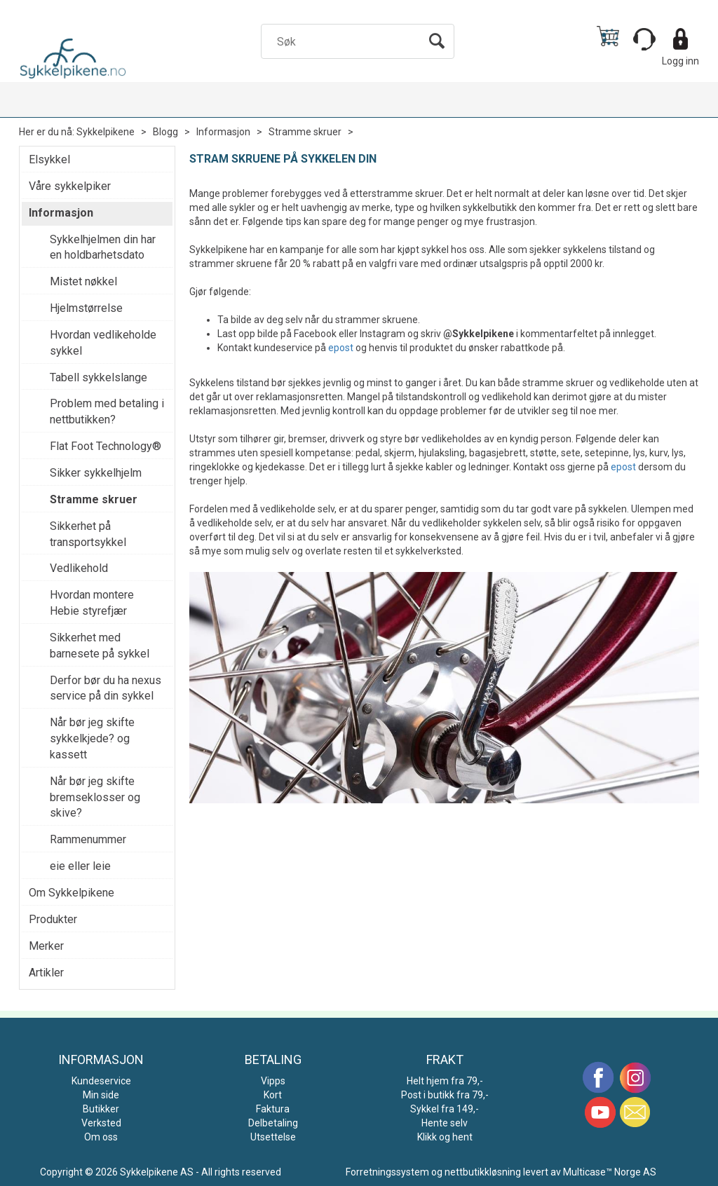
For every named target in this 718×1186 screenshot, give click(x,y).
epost (340, 347)
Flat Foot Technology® (105, 446)
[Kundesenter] (644, 39)
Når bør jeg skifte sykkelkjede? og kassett (92, 738)
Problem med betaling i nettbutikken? (107, 411)
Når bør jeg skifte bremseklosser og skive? (95, 797)
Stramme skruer (305, 131)
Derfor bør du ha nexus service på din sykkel (105, 688)
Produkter (53, 919)
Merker (46, 946)
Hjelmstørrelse (86, 308)
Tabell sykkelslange (98, 377)
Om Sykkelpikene (71, 892)
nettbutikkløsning (483, 1172)
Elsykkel (49, 159)
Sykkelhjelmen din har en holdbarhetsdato (103, 247)
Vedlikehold (79, 568)
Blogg (165, 131)
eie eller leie (80, 866)
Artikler (46, 972)
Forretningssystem (387, 1172)
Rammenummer (88, 839)
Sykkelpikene (105, 131)
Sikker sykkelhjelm (96, 472)
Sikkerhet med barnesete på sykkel (99, 645)
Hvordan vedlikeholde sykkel (103, 342)
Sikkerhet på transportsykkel (88, 534)
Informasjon (223, 131)
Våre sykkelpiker (70, 186)
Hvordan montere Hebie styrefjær (92, 603)
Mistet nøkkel (83, 281)
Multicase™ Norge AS (609, 1172)
